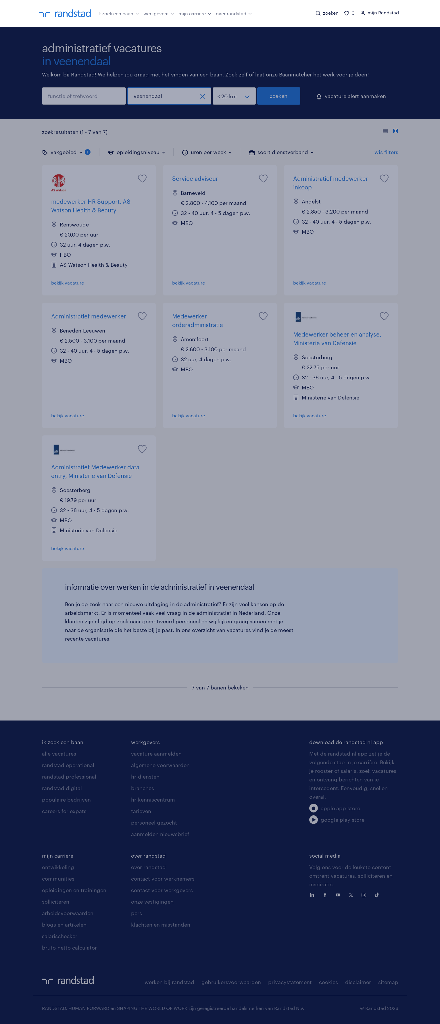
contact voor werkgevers (162, 890)
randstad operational (68, 765)
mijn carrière (195, 13)
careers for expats (64, 811)
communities (58, 878)
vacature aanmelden (156, 753)
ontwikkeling (58, 867)
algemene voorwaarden (160, 765)
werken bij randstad (169, 982)
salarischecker (59, 936)
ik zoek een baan (118, 13)
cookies (328, 982)
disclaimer (358, 982)
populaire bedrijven (66, 799)
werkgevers (158, 13)
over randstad (234, 13)
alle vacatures (59, 753)
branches (142, 788)
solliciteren (55, 901)
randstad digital (62, 788)
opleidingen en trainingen (74, 890)
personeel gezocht (154, 822)
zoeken (278, 96)
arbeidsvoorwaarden (67, 913)
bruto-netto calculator (69, 947)
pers (136, 913)
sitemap (388, 982)
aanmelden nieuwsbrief (160, 834)
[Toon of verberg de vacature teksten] (390, 132)
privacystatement (290, 982)
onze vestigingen (152, 901)
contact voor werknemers (163, 878)
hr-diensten (145, 776)
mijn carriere (57, 855)
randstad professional (69, 776)
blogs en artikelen (64, 924)
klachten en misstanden (160, 924)
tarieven (141, 811)
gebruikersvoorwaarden (231, 982)
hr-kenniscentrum (153, 799)
